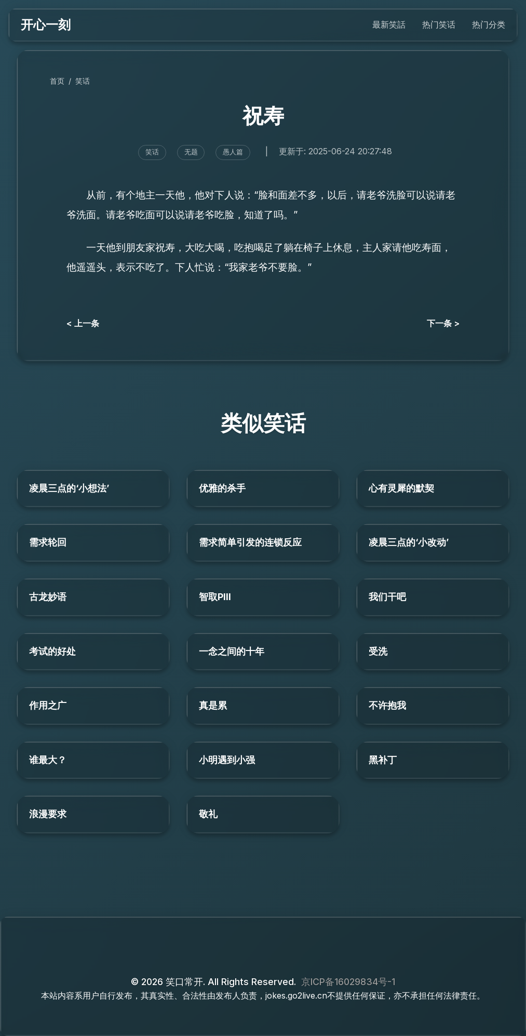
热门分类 (488, 24)
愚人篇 (233, 152)
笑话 (82, 80)
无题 (191, 152)
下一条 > (443, 323)
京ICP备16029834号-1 (348, 981)
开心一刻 (46, 24)
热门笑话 (438, 24)
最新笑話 (389, 24)
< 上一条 (82, 323)
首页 (57, 80)
